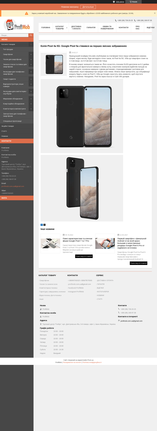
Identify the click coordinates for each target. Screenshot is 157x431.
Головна (45, 27)
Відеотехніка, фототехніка (50, 295)
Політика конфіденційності (92, 362)
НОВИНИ (100, 295)
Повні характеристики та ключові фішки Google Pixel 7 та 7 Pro (77, 239)
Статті (4, 131)
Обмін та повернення (107, 27)
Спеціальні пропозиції (12, 121)
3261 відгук (120, 2)
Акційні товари (8, 126)
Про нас (137, 27)
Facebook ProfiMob (76, 288)
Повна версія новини (84, 256)
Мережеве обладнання (12, 98)
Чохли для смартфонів (12, 59)
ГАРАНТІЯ (100, 284)
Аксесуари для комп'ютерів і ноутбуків (14, 92)
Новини (5, 136)
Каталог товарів (8, 44)
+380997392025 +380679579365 (80, 280)
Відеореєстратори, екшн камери (13, 85)
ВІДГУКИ (100, 288)
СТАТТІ (99, 299)
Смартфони (8, 54)
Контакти (124, 27)
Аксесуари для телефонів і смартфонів (14, 72)
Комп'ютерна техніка (48, 288)
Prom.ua (90, 360)
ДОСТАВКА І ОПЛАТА (105, 280)
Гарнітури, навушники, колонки (52, 291)
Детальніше (88, 7)
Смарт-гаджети (9, 79)
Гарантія (91, 27)
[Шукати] (31, 35)
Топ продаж (8, 49)
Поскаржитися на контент (72, 362)
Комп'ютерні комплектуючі (14, 109)
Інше (41, 299)
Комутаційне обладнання (13, 104)
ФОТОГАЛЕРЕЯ (103, 291)
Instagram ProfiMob (76, 291)
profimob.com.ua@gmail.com (13, 186)
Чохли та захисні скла (48, 284)
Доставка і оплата (76, 27)
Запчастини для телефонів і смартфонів (14, 115)
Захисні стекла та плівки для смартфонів (15, 65)
